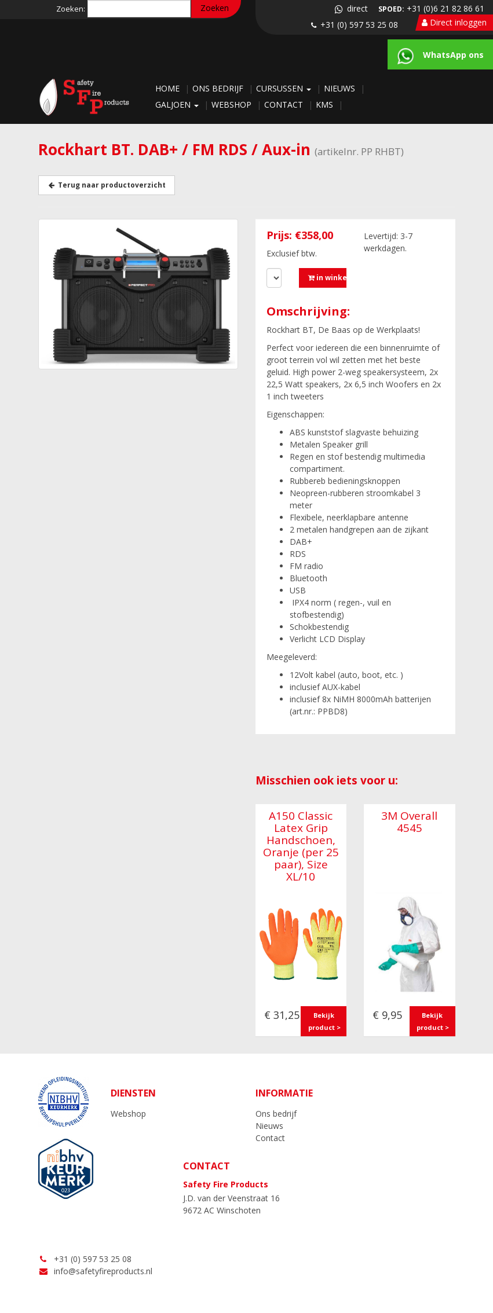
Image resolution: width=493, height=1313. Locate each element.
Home (168, 88)
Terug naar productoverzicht (107, 185)
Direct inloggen (454, 22)
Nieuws (340, 88)
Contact (284, 104)
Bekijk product (321, 1021)
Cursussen (284, 88)
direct (350, 8)
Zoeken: (70, 8)
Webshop (232, 104)
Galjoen (178, 104)
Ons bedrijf (219, 88)
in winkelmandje (327, 278)
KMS (325, 104)
